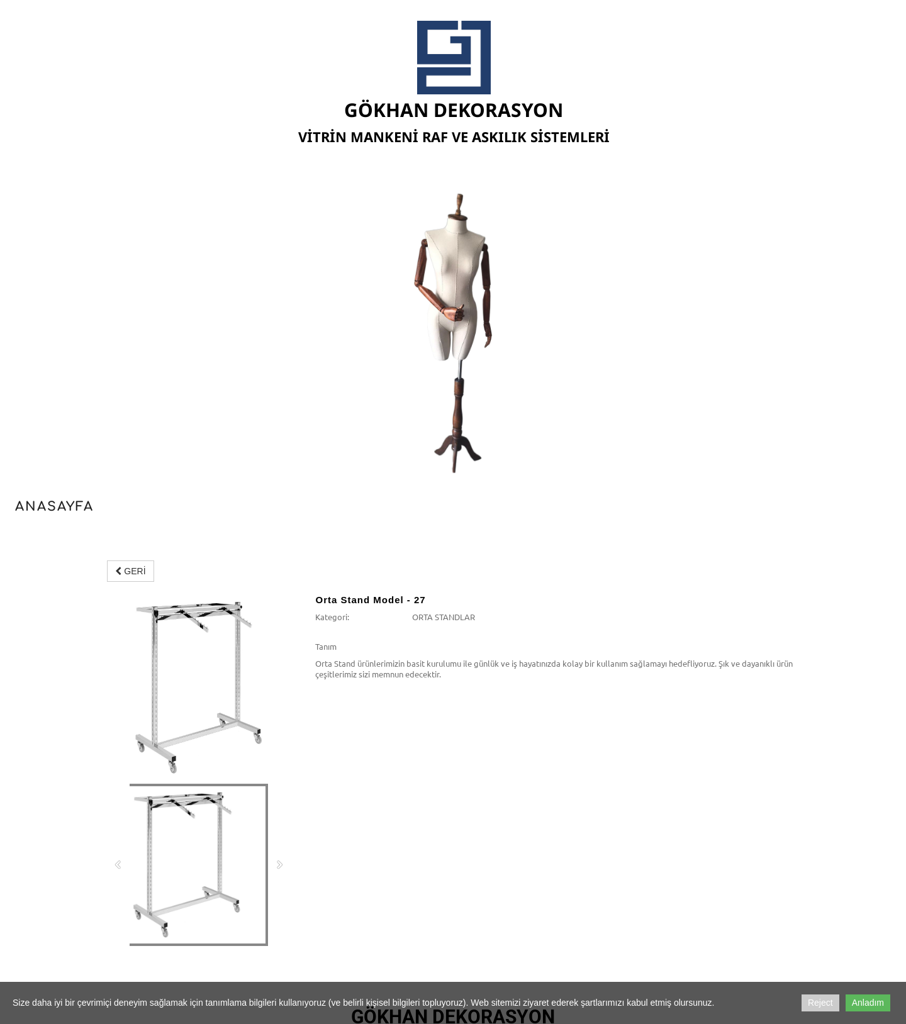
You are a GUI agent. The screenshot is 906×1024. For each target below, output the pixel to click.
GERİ (130, 571)
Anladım (868, 1003)
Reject (820, 1003)
